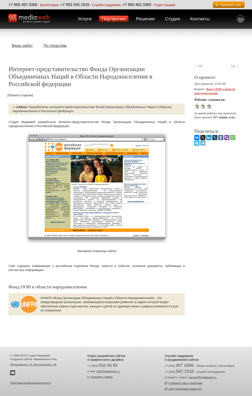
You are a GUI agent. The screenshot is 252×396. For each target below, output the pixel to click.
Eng (241, 18)
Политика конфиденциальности (30, 382)
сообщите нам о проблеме (185, 383)
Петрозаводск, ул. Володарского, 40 (33, 364)
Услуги (85, 18)
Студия (172, 18)
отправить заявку (102, 376)
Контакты (200, 18)
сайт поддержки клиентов (184, 388)
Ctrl (200, 65)
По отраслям (55, 46)
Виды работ (22, 46)
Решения (145, 18)
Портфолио (114, 18)
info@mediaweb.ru (108, 371)
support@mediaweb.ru (203, 377)
